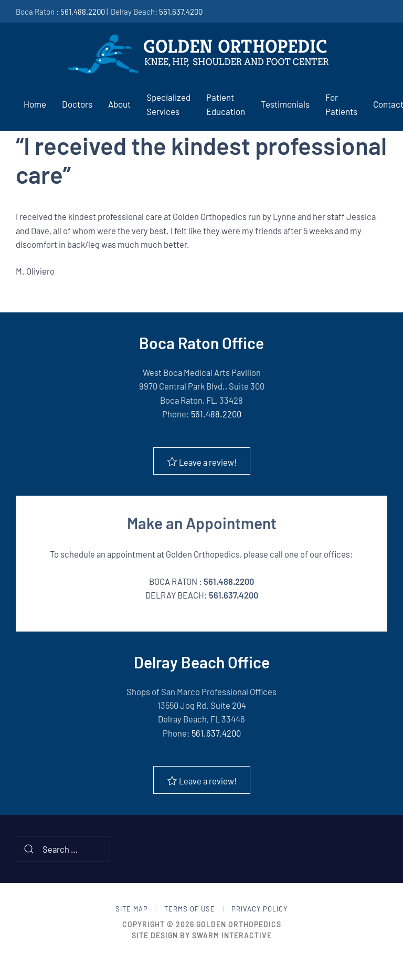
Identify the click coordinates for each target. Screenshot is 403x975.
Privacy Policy (259, 909)
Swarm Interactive (232, 935)
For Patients (341, 104)
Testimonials (285, 104)
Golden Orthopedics (238, 924)
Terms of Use (189, 909)
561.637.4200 (181, 11)
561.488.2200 (82, 11)
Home (35, 104)
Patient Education (225, 104)
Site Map (131, 909)
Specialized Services (168, 104)
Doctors (77, 104)
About (119, 104)
